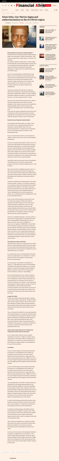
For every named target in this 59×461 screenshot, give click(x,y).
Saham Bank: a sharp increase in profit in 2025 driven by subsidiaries (50, 93)
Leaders (22, 9)
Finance (17, 9)
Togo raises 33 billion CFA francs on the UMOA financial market (50, 31)
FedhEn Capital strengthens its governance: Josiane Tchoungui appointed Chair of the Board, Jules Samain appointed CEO (51, 47)
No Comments (29, 22)
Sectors (27, 9)
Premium (46, 9)
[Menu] (56, 10)
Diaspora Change (34, 9)
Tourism (41, 9)
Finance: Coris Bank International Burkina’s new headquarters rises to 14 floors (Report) (51, 78)
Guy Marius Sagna (19, 452)
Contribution (8, 22)
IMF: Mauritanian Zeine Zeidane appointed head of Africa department (20, 1)
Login (54, 5)
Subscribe (48, 5)
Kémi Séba (27, 452)
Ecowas (12, 452)
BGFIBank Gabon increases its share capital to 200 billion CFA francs (51, 38)
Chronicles (22, 22)
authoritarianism (6, 452)
